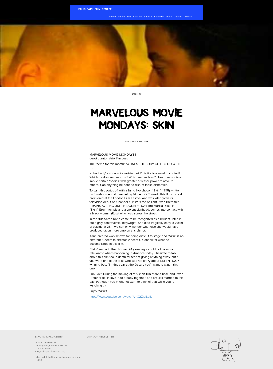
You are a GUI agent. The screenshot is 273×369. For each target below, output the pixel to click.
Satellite (148, 16)
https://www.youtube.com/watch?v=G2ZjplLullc (120, 297)
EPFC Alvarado (134, 16)
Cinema (112, 16)
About (169, 16)
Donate (178, 16)
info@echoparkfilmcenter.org (50, 351)
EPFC (127, 141)
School (121, 16)
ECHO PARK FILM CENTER (95, 9)
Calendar (159, 16)
